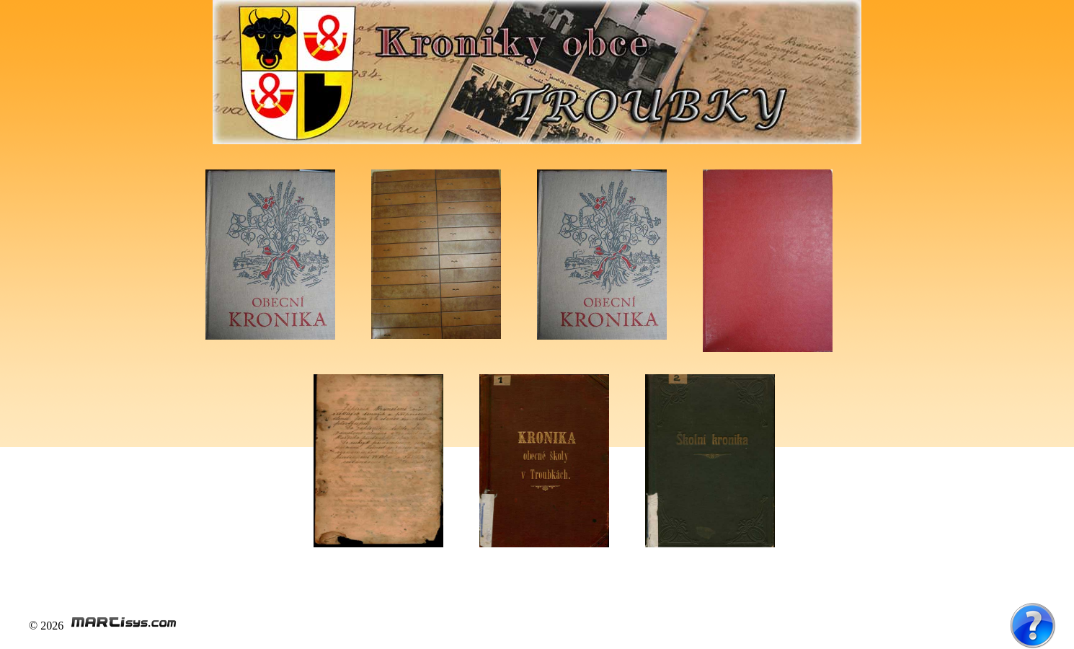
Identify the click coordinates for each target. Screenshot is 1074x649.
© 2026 (103, 625)
